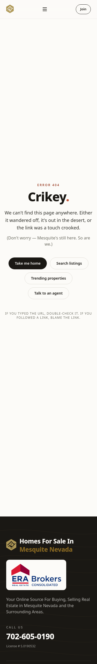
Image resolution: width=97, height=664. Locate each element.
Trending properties (48, 278)
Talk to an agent (48, 293)
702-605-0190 (30, 636)
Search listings (69, 263)
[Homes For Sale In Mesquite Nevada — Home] (10, 9)
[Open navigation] (45, 9)
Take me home (28, 263)
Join (83, 9)
